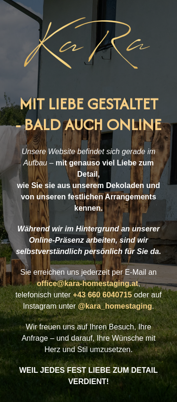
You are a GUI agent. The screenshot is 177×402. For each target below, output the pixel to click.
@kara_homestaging (115, 306)
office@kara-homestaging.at (87, 283)
